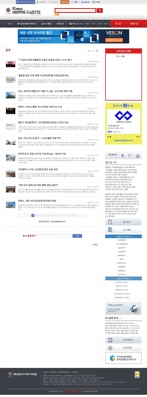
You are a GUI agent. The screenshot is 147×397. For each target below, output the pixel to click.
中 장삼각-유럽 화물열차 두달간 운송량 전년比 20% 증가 (45, 60)
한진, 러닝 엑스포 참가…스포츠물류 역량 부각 (39, 138)
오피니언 (60, 23)
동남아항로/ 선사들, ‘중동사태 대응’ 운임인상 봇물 (121, 172)
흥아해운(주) (122, 255)
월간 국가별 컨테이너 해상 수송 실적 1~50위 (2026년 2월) (123, 326)
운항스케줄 (46, 23)
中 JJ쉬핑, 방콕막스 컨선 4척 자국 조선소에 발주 (120, 214)
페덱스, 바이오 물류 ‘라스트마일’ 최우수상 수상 (40, 107)
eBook (66, 2)
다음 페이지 (80, 215)
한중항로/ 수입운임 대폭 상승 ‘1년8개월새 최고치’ (121, 199)
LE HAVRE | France (122, 282)
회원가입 (134, 23)
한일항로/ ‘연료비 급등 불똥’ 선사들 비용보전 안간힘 (121, 194)
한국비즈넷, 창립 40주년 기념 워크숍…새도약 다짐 (42, 154)
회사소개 (45, 372)
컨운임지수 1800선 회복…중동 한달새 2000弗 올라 (121, 187)
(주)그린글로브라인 (122, 244)
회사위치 (53, 372)
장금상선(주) (122, 247)
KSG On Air (55, 2)
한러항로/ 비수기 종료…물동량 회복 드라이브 (119, 206)
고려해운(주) (122, 267)
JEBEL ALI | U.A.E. (122, 286)
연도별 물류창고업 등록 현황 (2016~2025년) (119, 323)
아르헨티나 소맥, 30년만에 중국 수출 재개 (38, 169)
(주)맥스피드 (122, 274)
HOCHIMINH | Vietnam (122, 293)
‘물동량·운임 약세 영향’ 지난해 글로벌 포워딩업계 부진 (43, 75)
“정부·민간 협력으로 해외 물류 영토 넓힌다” (38, 185)
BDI (82, 24)
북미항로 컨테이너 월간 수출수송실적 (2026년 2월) (121, 330)
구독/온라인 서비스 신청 (27, 2)
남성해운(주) (122, 270)
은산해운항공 (122, 240)
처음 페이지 (19, 215)
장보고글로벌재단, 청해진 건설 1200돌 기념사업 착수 (122, 201)
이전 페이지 (23, 215)
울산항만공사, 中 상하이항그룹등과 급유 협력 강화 (121, 211)
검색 (77, 236)
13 (67, 215)
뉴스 (9, 23)
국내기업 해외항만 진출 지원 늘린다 (116, 175)
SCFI (93, 24)
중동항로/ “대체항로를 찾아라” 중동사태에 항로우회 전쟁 (121, 167)
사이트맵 (74, 372)
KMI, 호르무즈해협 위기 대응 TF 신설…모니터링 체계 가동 (45, 91)
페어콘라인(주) (121, 263)
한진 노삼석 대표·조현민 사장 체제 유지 (117, 182)
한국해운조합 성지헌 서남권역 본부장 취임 (118, 179)
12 (63, 215)
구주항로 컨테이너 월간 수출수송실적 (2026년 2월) (121, 333)
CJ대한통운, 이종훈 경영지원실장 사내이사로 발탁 (121, 170)
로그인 (118, 23)
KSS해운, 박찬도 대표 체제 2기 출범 (116, 189)
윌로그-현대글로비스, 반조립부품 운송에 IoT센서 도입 (43, 122)
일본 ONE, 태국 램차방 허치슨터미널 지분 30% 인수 (122, 209)
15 (76, 215)
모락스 (122, 259)
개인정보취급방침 (63, 372)
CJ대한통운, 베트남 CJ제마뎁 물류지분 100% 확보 (121, 177)
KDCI (106, 24)
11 (59, 215)
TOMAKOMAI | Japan (121, 297)
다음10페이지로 (84, 215)
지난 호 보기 (42, 2)
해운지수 (72, 23)
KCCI (99, 24)
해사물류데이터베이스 (27, 23)
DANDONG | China (121, 290)
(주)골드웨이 (122, 251)
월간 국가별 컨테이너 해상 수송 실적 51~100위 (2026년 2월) (123, 328)
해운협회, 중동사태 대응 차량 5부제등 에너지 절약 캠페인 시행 (123, 204)
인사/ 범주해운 (109, 216)
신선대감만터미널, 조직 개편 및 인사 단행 (118, 184)
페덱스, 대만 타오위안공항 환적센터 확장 (37, 201)
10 (55, 215)
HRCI (87, 24)
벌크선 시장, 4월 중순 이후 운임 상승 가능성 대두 (120, 196)
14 (72, 215)
